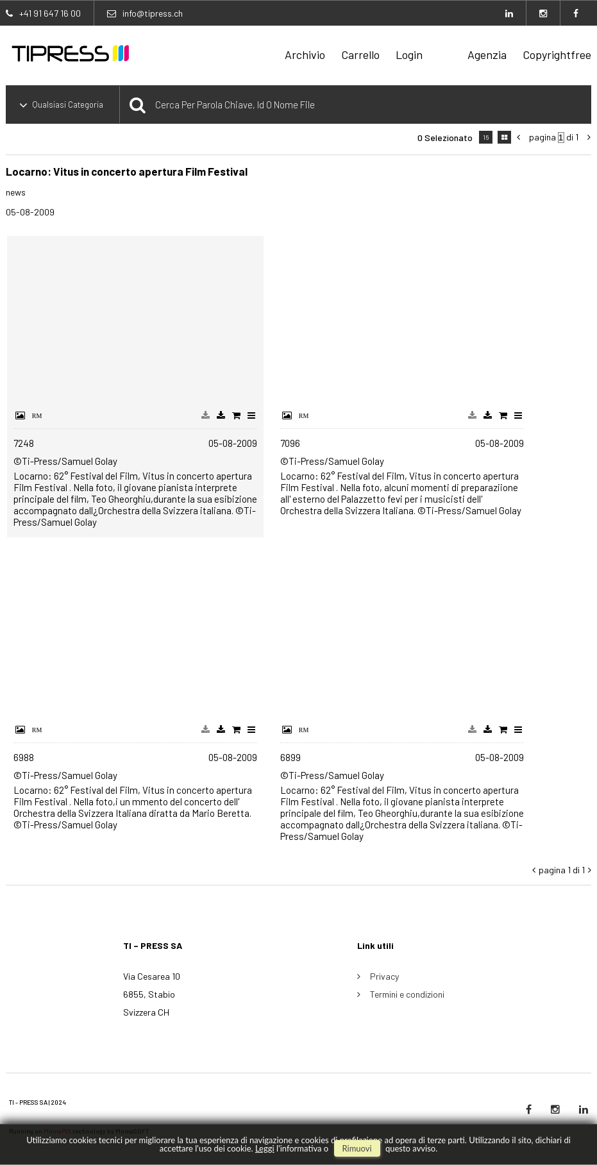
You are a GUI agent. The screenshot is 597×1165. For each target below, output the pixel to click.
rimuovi (357, 1148)
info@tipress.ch (152, 13)
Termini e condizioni (407, 994)
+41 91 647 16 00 (50, 13)
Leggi (264, 1148)
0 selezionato (445, 137)
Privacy (384, 976)
